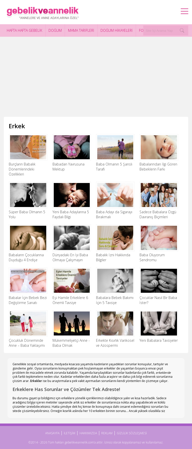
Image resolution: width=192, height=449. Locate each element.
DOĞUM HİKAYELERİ (116, 30)
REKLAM (106, 433)
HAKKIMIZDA (88, 433)
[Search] (182, 31)
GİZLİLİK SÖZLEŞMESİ (132, 433)
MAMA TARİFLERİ (81, 30)
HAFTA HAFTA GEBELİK (24, 30)
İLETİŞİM (69, 433)
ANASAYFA (52, 433)
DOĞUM (55, 30)
